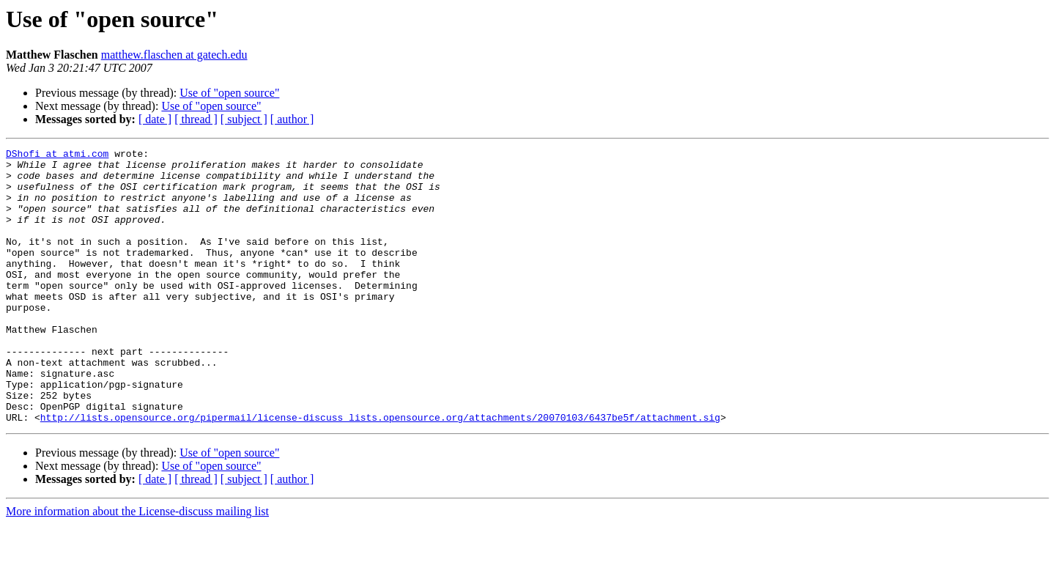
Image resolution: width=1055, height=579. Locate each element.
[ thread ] (196, 119)
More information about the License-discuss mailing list (137, 566)
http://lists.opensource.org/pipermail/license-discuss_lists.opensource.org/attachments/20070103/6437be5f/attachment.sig (380, 472)
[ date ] (154, 119)
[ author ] (292, 119)
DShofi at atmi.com (57, 155)
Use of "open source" (229, 92)
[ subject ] (244, 119)
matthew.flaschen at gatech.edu (174, 54)
